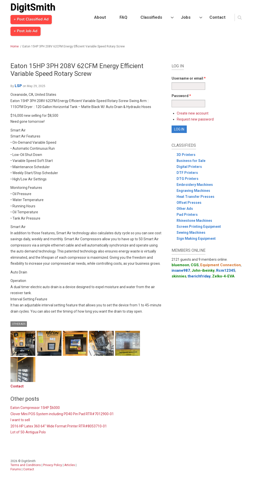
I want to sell (20, 420)
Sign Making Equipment (196, 239)
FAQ (123, 17)
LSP (18, 86)
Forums (15, 469)
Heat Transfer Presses (195, 197)
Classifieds (151, 17)
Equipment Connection (220, 265)
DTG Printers (187, 179)
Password (181, 96)
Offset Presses (189, 203)
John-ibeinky (203, 270)
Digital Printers (189, 167)
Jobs (186, 17)
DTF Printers (187, 173)
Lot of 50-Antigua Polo (28, 432)
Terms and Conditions (25, 465)
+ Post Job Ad (25, 31)
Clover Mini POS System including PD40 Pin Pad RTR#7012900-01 (62, 414)
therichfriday (199, 276)
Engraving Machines (193, 191)
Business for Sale (191, 161)
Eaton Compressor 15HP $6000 (35, 408)
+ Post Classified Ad (31, 19)
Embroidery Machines (195, 185)
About (100, 17)
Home (14, 46)
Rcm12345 (225, 270)
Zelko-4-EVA (223, 276)
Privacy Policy (52, 465)
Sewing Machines (191, 233)
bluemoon (180, 265)
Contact (217, 17)
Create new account (192, 113)
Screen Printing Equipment (199, 227)
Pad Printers (187, 215)
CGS (195, 265)
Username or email (189, 78)
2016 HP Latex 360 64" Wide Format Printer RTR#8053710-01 (58, 426)
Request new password (195, 119)
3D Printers (186, 155)
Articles (69, 465)
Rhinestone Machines (194, 221)
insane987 (181, 270)
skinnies (179, 276)
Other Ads (18, 324)
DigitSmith (32, 7)
